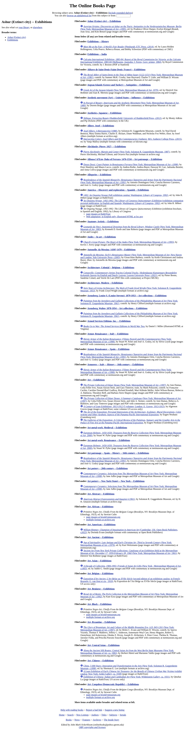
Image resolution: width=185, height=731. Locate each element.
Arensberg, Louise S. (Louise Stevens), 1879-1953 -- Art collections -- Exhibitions (127, 295)
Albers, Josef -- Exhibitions (100, 125)
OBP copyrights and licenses (92, 727)
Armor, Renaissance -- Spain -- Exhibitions (108, 349)
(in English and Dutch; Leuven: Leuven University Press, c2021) (128, 274)
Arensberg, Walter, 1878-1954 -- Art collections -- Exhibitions (117, 308)
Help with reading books (72, 710)
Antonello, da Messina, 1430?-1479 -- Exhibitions (111, 249)
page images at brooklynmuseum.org (103, 517)
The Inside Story (111, 720)
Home (62, 715)
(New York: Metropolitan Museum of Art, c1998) (130, 164)
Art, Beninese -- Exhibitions (101, 589)
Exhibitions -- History (98, 41)
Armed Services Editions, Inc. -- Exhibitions (109, 321)
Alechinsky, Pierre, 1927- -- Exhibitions (106, 146)
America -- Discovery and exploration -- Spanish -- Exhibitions (118, 190)
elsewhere (37, 27)
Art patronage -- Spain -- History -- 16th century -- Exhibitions (118, 453)
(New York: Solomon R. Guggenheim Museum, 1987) (126, 152)
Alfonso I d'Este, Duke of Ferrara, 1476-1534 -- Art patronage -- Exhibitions (124, 159)
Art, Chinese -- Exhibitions (100, 660)
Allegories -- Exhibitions (99, 174)
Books (69, 720)
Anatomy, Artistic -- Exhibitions (103, 221)
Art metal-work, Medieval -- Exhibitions (107, 427)
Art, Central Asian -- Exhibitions (103, 645)
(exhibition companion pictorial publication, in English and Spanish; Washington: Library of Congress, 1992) (131, 201)
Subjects (113, 715)
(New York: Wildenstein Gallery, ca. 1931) (126, 677)
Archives (97, 720)
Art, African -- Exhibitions (100, 506)
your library (23, 27)
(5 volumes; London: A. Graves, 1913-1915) (123, 406)
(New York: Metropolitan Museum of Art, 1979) (120, 90)
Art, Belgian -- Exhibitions (100, 573)
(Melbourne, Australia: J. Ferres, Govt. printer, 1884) (130, 60)
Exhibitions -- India (97, 54)
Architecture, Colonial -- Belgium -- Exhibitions (110, 267)
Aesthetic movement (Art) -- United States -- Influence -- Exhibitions (121, 97)
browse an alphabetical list (79, 15)
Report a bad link (94, 710)
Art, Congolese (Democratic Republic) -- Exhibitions (113, 684)
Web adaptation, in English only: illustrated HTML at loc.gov (114, 216)
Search (70, 715)
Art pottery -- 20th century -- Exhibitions (107, 468)
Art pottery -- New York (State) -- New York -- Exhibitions (116, 481)
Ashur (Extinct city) (16, 37)
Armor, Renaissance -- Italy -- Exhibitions (107, 334)
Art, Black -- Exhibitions (99, 604)
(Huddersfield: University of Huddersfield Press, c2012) (122, 118)
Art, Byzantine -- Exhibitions (101, 622)
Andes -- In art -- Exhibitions (101, 237)
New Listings (82, 715)
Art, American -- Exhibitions (101, 524)
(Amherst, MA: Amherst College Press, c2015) (132, 139)
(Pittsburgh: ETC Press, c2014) (118, 46)
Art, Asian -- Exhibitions (99, 561)
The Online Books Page (92, 5)
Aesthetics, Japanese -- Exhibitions (104, 113)
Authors (95, 715)
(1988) (100, 131)
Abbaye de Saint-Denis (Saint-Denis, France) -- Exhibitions (116, 69)
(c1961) (109, 499)
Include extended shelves (120, 13)
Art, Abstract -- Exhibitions (100, 494)
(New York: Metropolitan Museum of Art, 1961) (128, 551)
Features (86, 720)
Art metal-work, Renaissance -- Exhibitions (108, 440)
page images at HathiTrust (98, 214)
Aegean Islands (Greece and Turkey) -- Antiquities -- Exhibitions (119, 85)
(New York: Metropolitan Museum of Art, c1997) (124, 385)
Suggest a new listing (114, 710)
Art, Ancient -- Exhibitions (100, 537)
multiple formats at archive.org (100, 519)
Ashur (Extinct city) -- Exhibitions (104, 21)
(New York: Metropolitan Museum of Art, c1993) (128, 242)
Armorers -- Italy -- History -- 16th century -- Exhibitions (115, 364)
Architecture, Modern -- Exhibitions (105, 283)
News (77, 720)
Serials (123, 715)
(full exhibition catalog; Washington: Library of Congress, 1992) (125, 195)
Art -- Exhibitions (96, 380)
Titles (104, 715)
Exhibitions (12, 40)
